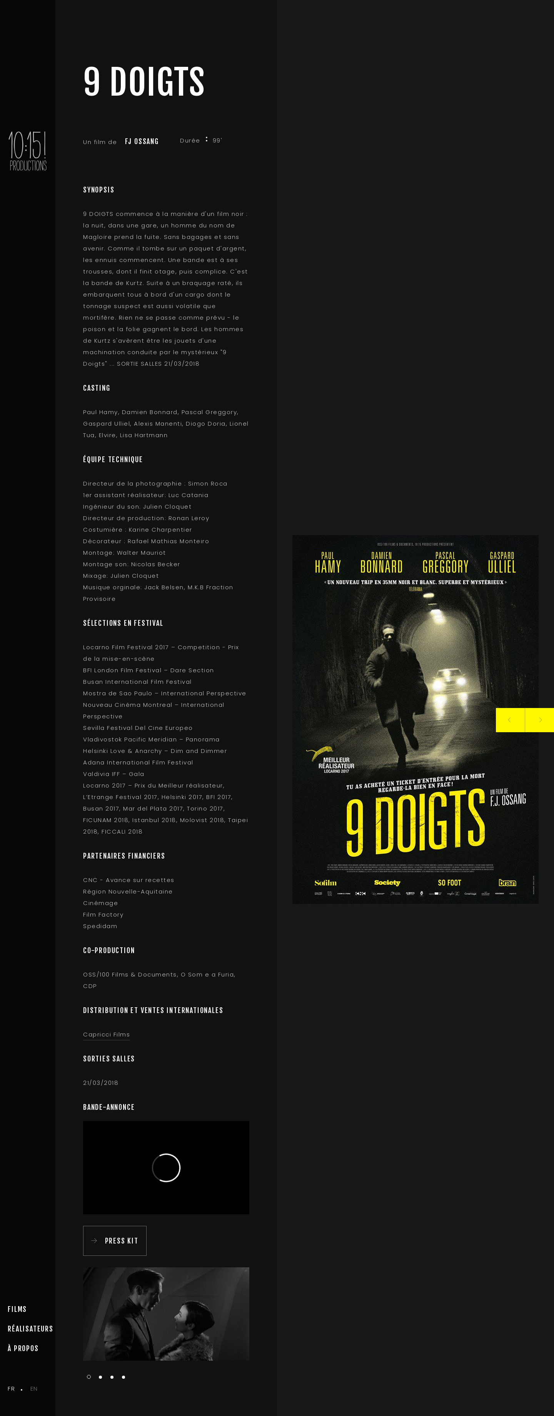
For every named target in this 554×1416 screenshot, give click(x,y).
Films (17, 1309)
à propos (23, 1348)
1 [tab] (89, 1377)
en (34, 1388)
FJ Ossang (142, 141)
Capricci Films (106, 1034)
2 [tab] (100, 1377)
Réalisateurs (30, 1329)
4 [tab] (123, 1377)
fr (11, 1388)
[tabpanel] (166, 1314)
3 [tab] (112, 1377)
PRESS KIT (121, 1241)
